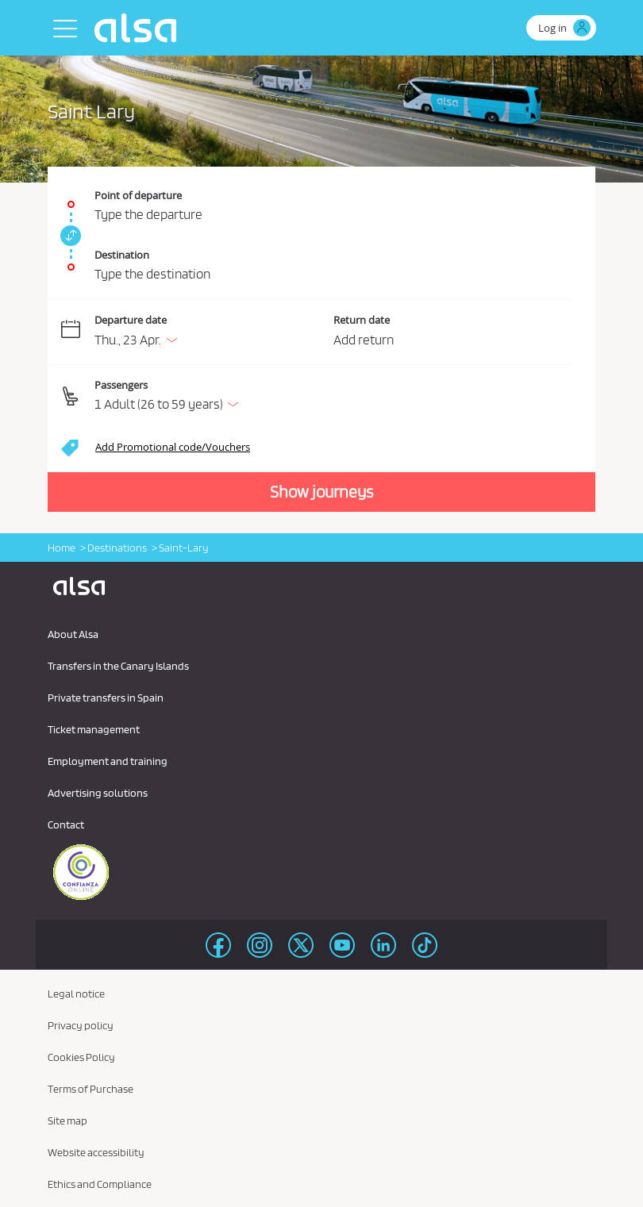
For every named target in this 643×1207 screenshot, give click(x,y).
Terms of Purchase (90, 1088)
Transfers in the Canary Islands (118, 665)
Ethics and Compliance (100, 1184)
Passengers (121, 385)
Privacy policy (81, 1025)
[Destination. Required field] (321, 259)
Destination (121, 255)
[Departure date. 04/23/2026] (210, 332)
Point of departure (138, 195)
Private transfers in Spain (106, 697)
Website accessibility (96, 1152)
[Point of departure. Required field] (321, 196)
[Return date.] (452, 332)
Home (61, 547)
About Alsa (73, 634)
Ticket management (94, 729)
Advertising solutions (98, 792)
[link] (68, 235)
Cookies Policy (81, 1057)
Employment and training (107, 761)
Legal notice (76, 993)
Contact (66, 824)
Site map (67, 1120)
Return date (361, 320)
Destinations (117, 547)
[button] (333, 397)
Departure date (130, 320)
